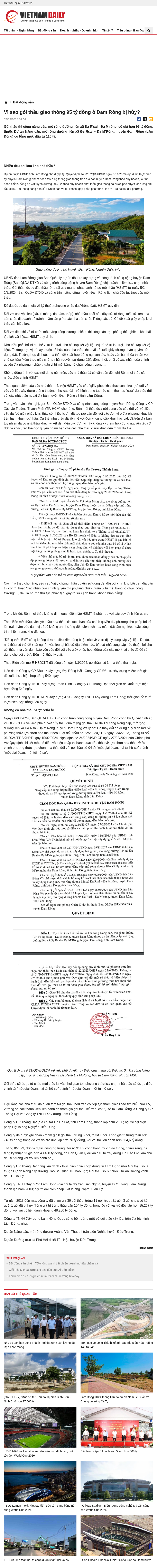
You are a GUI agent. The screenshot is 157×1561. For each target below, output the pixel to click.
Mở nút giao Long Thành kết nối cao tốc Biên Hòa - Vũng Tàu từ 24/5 (117, 1345)
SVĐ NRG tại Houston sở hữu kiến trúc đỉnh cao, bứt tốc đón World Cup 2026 (38, 1453)
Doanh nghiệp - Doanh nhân (79, 30)
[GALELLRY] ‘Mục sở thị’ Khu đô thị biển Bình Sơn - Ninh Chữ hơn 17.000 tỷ (37, 1399)
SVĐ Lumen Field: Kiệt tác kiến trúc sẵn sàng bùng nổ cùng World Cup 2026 (39, 1508)
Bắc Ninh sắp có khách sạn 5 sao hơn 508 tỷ (109, 1451)
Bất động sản (47, 30)
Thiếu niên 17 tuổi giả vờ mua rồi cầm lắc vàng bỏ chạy (44, 1276)
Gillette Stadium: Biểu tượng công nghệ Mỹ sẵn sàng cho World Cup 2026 (115, 1508)
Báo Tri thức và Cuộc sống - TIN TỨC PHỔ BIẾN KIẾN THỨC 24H (34, 16)
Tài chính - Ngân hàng (19, 30)
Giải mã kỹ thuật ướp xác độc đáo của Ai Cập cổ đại (42, 1269)
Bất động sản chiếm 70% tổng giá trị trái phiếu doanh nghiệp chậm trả (53, 1263)
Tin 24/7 (107, 30)
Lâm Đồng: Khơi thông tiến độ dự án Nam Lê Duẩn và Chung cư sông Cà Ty (115, 1399)
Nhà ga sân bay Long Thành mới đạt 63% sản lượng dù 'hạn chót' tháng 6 (39, 1345)
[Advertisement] (78, 65)
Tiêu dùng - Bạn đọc (131, 30)
